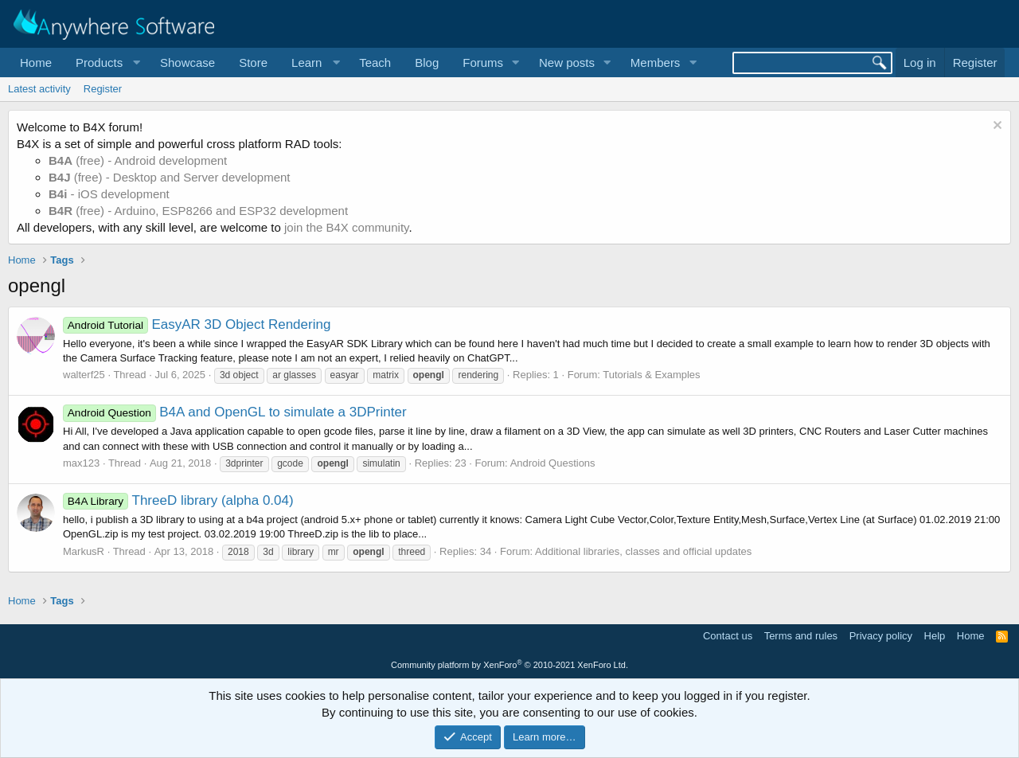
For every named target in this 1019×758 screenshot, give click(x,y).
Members (656, 62)
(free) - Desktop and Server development (170, 177)
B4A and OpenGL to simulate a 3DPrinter (235, 412)
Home (36, 62)
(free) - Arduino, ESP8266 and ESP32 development (198, 210)
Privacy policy (880, 636)
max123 (81, 463)
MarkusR (83, 551)
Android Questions (552, 463)
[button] (106, 62)
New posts (567, 62)
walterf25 (84, 375)
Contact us (727, 636)
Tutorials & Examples (651, 375)
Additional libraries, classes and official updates (643, 551)
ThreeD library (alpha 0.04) (178, 500)
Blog (427, 62)
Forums (483, 62)
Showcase (187, 62)
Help (935, 636)
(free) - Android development (138, 160)
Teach (375, 62)
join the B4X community (346, 227)
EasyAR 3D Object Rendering (196, 324)
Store (253, 62)
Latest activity (39, 89)
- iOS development (109, 194)
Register (103, 89)
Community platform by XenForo (509, 665)
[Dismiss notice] (995, 127)
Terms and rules (800, 636)
